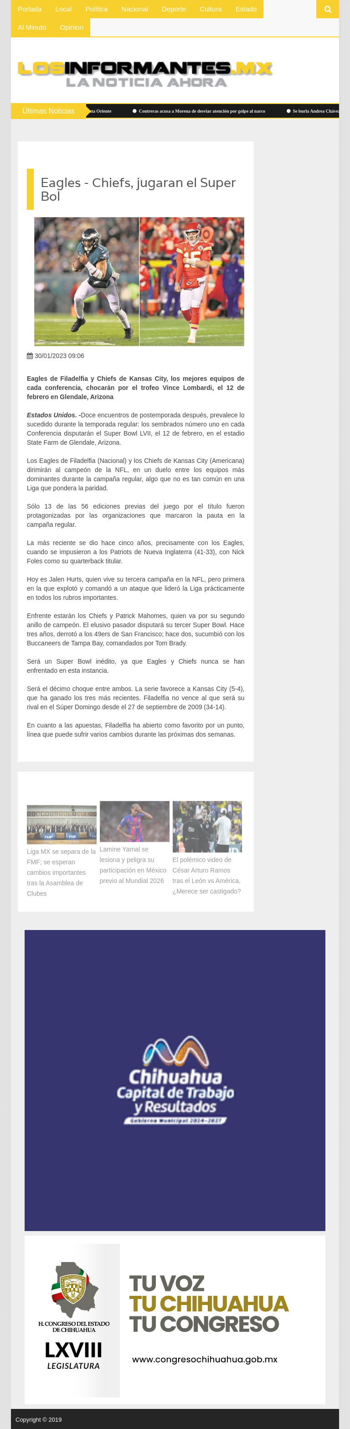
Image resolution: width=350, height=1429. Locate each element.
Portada (30, 9)
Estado (246, 9)
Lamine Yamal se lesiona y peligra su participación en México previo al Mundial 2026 (133, 863)
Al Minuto (32, 27)
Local (64, 9)
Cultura (210, 9)
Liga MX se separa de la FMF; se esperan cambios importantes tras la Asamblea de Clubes (61, 871)
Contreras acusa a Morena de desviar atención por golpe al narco (201, 111)
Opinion (72, 27)
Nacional (135, 9)
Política (96, 9)
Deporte (174, 9)
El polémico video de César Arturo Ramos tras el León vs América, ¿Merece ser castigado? (207, 874)
